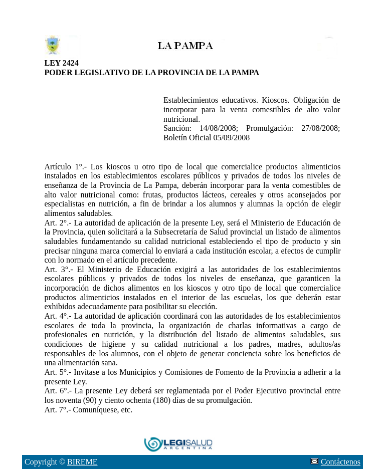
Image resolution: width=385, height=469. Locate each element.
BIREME (82, 461)
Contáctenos (340, 461)
